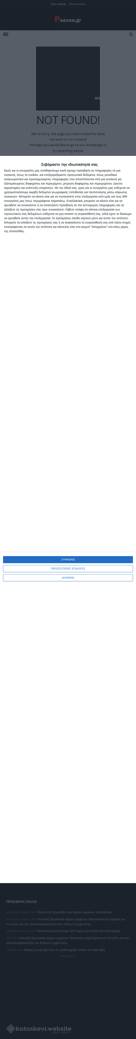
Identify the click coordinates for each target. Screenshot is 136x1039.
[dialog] (68, 519)
